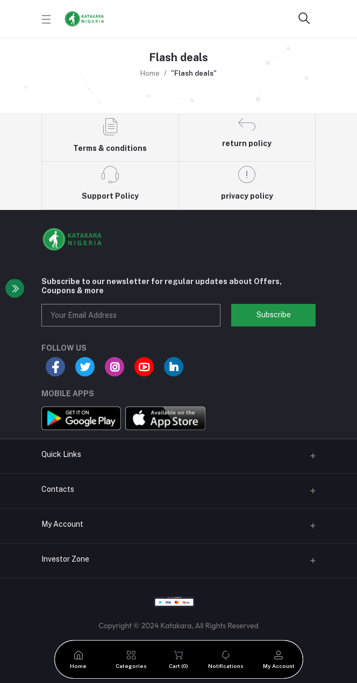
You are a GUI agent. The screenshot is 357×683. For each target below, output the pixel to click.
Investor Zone (65, 559)
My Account (62, 524)
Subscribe (273, 314)
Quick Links (61, 454)
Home (150, 73)
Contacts (57, 489)
